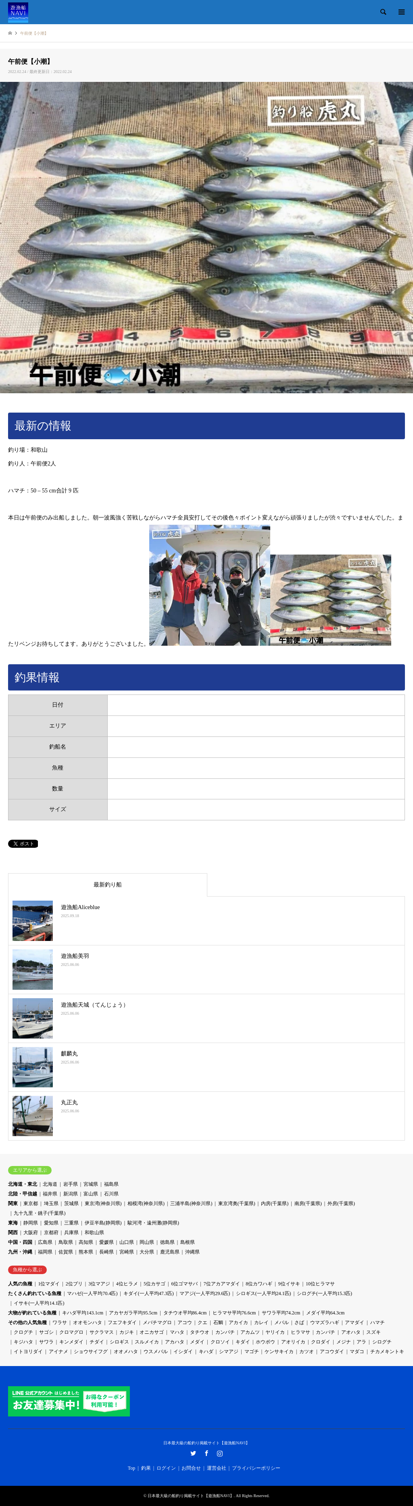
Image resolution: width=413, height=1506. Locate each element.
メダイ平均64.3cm (325, 1313)
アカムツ (250, 1332)
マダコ (357, 1351)
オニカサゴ (152, 1332)
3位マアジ (99, 1284)
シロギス (119, 1342)
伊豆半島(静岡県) (103, 1223)
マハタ (177, 1332)
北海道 (50, 1184)
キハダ (206, 1351)
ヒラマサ (300, 1332)
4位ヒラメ (127, 1284)
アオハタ (351, 1332)
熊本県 (86, 1252)
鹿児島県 (169, 1252)
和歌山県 (94, 1232)
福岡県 (45, 1252)
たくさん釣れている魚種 (34, 1293)
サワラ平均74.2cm (281, 1313)
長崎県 (106, 1252)
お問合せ (191, 1468)
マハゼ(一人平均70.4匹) (92, 1293)
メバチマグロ (157, 1322)
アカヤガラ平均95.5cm (133, 1313)
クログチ (23, 1332)
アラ (361, 1342)
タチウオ (199, 1332)
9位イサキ (289, 1284)
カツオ (306, 1351)
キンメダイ (71, 1342)
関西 (13, 1232)
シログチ (382, 1342)
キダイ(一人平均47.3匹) (148, 1293)
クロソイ (220, 1342)
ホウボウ (265, 1342)
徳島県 (167, 1242)
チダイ (97, 1342)
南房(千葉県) (308, 1203)
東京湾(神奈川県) (103, 1203)
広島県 (45, 1242)
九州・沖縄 (20, 1252)
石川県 (111, 1194)
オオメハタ (126, 1351)
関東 (13, 1203)
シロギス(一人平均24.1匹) (263, 1293)
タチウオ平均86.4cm (185, 1313)
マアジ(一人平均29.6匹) (204, 1293)
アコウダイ (332, 1351)
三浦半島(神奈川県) (191, 1203)
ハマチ (377, 1322)
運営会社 (216, 1468)
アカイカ (238, 1322)
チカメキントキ (387, 1351)
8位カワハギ (259, 1284)
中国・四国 (20, 1242)
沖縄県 (192, 1252)
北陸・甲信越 (22, 1194)
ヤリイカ (275, 1332)
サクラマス (102, 1332)
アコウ (184, 1322)
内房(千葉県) (274, 1203)
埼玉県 (51, 1203)
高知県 (86, 1242)
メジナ (343, 1342)
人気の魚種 (20, 1284)
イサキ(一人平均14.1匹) (39, 1303)
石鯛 (218, 1322)
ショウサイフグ (91, 1351)
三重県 (71, 1223)
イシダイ (183, 1351)
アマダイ (354, 1322)
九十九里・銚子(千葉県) (39, 1213)
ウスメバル (156, 1351)
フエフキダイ (122, 1322)
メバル (281, 1322)
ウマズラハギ (324, 1322)
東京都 (30, 1203)
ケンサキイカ (279, 1351)
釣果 (146, 1468)
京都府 (51, 1232)
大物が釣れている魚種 (32, 1313)
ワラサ (59, 1322)
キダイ (243, 1342)
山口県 (126, 1242)
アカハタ (174, 1342)
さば (299, 1322)
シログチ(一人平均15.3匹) (324, 1293)
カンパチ (225, 1332)
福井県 (50, 1194)
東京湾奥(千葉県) (236, 1203)
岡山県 (147, 1242)
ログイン (166, 1468)
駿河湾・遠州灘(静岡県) (153, 1223)
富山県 (90, 1194)
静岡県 (30, 1223)
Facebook (206, 1453)
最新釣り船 (108, 885)
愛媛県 (106, 1242)
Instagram (220, 1453)
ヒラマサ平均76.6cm (234, 1313)
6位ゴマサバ (184, 1284)
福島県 (111, 1184)
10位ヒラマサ (320, 1284)
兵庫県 (71, 1232)
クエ (202, 1322)
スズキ (373, 1332)
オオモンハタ (87, 1322)
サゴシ (46, 1332)
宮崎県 (126, 1252)
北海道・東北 (22, 1184)
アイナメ (58, 1351)
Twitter (193, 1453)
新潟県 (70, 1194)
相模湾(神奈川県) (146, 1203)
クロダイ (320, 1342)
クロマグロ (71, 1332)
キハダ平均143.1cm (82, 1313)
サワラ (46, 1342)
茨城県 (71, 1203)
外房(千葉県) (341, 1203)
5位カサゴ (154, 1284)
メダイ (197, 1342)
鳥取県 (65, 1242)
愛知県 (51, 1223)
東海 (13, 1223)
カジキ (126, 1332)
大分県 (147, 1252)
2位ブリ (74, 1284)
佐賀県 (65, 1252)
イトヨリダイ (28, 1351)
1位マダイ (49, 1284)
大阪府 (30, 1232)
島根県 (187, 1242)
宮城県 (90, 1184)
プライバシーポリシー (256, 1468)
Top (132, 1468)
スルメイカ (147, 1342)
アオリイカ (293, 1342)
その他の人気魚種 (27, 1322)
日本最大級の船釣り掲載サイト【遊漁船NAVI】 (206, 1443)
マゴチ (251, 1351)
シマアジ (228, 1351)
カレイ (261, 1322)
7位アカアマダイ (222, 1284)
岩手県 (70, 1184)
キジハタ (23, 1342)
